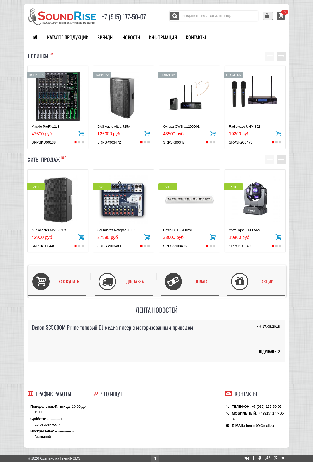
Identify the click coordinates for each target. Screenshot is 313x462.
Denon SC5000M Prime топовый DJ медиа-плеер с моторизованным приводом (112, 327)
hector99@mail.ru (260, 426)
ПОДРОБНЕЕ (267, 351)
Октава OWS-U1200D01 (181, 127)
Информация (163, 37)
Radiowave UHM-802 (244, 127)
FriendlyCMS (70, 458)
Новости (131, 37)
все (52, 54)
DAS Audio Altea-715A (113, 127)
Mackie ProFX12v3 (45, 127)
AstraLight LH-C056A (244, 230)
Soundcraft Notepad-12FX (116, 230)
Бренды (105, 37)
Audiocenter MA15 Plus (49, 230)
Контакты (196, 37)
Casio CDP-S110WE (178, 230)
